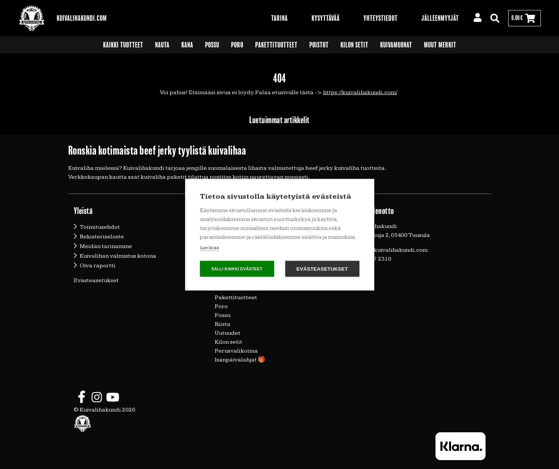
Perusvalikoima (236, 350)
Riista (222, 324)
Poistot (319, 45)
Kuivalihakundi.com (82, 18)
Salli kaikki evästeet (236, 268)
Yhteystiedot (381, 18)
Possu (212, 45)
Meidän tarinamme (106, 246)
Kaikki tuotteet (123, 45)
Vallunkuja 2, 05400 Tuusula (393, 235)
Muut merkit (440, 45)
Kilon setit (354, 45)
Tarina (279, 18)
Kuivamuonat (396, 45)
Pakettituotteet (276, 45)
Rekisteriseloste (102, 236)
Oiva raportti (97, 265)
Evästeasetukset (96, 280)
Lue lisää (209, 247)
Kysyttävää (326, 18)
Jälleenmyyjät (440, 18)
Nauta (162, 45)
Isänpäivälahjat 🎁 (240, 359)
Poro (237, 45)
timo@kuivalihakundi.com (392, 250)
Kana (187, 45)
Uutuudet (227, 333)
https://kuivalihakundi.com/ (360, 92)
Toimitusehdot (100, 227)
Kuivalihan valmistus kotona (118, 256)
